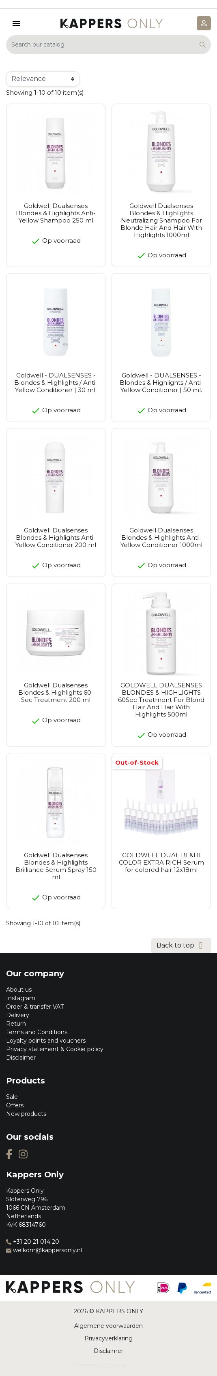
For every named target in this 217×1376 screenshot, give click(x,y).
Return (16, 1023)
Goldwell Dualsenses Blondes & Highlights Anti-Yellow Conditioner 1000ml (161, 537)
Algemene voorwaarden (108, 1325)
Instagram (20, 998)
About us (19, 989)
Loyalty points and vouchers (46, 1040)
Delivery (17, 1015)
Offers (15, 1105)
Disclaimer (21, 1057)
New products (26, 1113)
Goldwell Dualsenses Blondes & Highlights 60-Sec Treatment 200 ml (56, 692)
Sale (12, 1096)
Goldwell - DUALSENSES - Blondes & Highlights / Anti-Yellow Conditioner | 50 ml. (161, 382)
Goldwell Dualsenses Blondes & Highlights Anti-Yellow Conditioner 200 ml (55, 537)
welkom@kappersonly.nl (44, 1250)
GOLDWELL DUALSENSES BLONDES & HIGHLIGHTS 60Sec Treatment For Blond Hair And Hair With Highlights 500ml (161, 699)
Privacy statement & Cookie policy (54, 1049)
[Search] (108, 44)
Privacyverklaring (108, 1338)
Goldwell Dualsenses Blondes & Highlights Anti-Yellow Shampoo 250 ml (56, 213)
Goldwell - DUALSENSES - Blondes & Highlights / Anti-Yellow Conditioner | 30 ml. (56, 382)
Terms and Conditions (36, 1032)
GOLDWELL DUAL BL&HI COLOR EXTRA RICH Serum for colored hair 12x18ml (161, 862)
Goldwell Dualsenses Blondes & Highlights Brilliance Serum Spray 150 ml (56, 866)
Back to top (181, 945)
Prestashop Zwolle (100, 1365)
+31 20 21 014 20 (32, 1241)
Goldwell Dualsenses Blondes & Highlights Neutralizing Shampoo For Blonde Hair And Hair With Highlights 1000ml (161, 220)
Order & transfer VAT (35, 1006)
